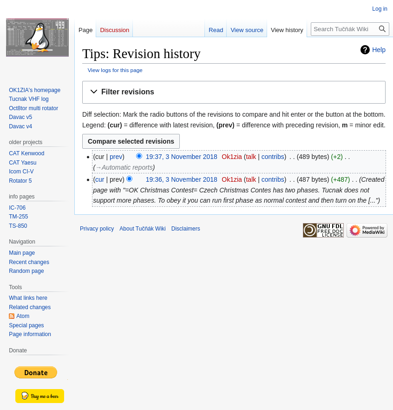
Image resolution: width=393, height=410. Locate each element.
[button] (234, 92)
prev (116, 156)
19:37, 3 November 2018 (181, 156)
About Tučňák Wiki (142, 228)
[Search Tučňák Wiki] (350, 29)
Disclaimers (185, 228)
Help (379, 49)
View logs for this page (115, 70)
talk (251, 156)
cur (99, 179)
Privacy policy (97, 228)
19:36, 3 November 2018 (181, 179)
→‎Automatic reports (124, 167)
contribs (273, 156)
